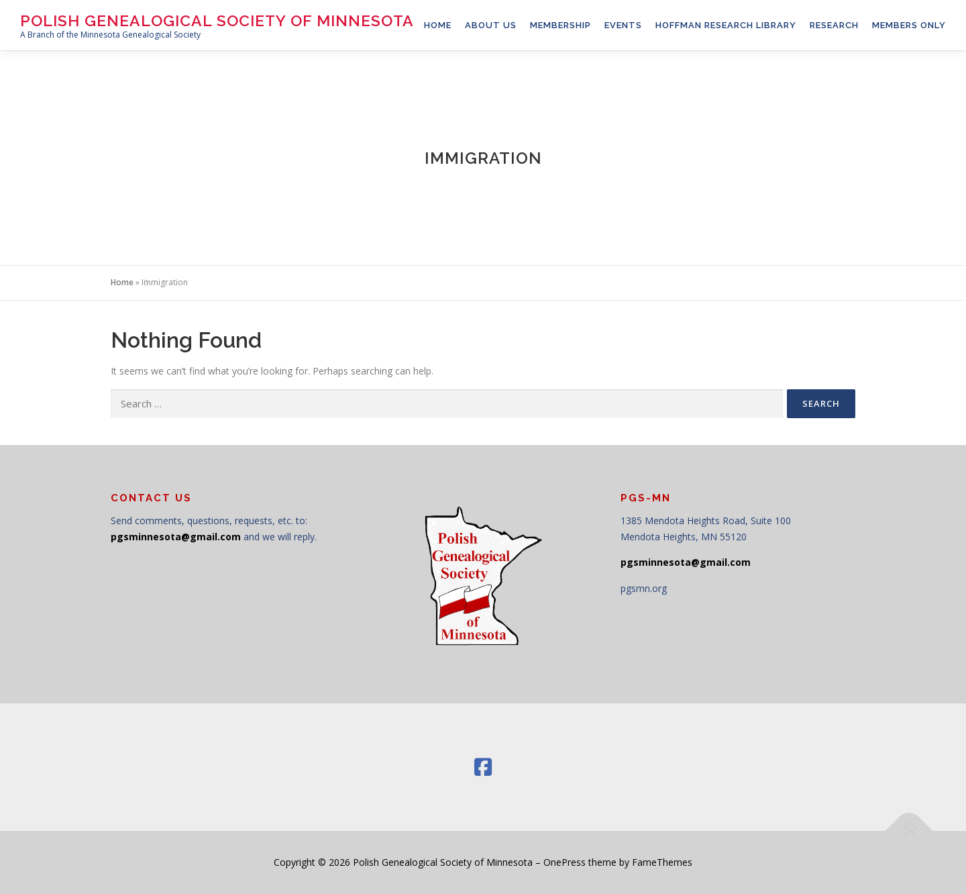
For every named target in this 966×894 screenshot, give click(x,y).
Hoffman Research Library (725, 25)
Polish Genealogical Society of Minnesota (217, 20)
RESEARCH (834, 25)
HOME (437, 25)
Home (122, 282)
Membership (560, 25)
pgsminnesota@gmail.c (168, 536)
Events (623, 25)
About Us (491, 25)
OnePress (564, 862)
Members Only (909, 25)
